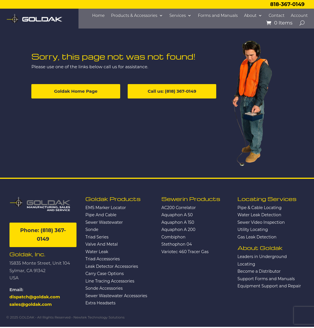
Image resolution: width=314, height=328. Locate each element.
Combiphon (173, 237)
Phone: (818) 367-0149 (43, 234)
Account (299, 16)
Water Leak (96, 251)
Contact (276, 16)
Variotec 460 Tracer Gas (184, 251)
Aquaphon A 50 (177, 214)
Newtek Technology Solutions (99, 317)
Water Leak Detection (259, 214)
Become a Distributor (259, 271)
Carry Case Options (104, 273)
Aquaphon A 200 (178, 229)
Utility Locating (253, 229)
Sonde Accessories (103, 288)
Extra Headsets (100, 303)
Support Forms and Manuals (266, 278)
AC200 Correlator (178, 207)
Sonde (91, 229)
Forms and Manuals (218, 16)
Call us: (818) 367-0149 (172, 91)
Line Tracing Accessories (109, 281)
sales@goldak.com (30, 304)
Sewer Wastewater (104, 222)
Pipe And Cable (100, 214)
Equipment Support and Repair (269, 286)
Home (98, 16)
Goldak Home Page (75, 91)
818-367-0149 (287, 4)
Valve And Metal (101, 244)
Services (177, 16)
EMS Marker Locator (105, 207)
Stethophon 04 (176, 244)
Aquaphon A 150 (177, 222)
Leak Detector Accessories (111, 266)
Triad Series (96, 237)
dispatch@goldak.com (34, 296)
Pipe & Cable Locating (260, 207)
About (250, 16)
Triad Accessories (102, 258)
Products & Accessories (134, 16)
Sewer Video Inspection (261, 222)
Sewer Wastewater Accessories (116, 295)
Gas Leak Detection (257, 237)
